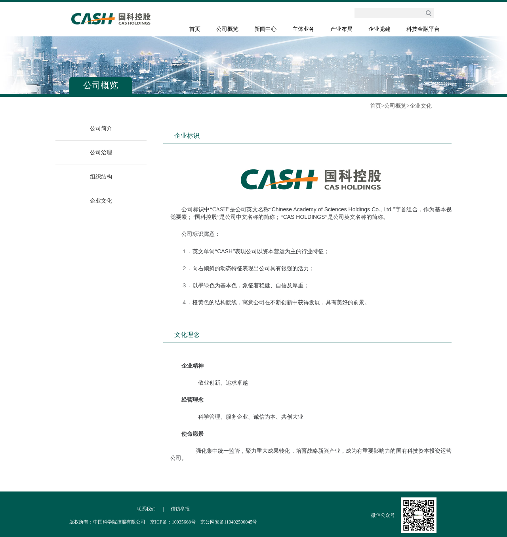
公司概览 (227, 29)
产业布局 (341, 29)
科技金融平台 (423, 29)
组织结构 (101, 177)
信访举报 (180, 509)
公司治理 (101, 153)
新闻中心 (265, 29)
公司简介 (101, 128)
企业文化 (421, 106)
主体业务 (303, 29)
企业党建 (379, 29)
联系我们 (146, 509)
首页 (194, 29)
